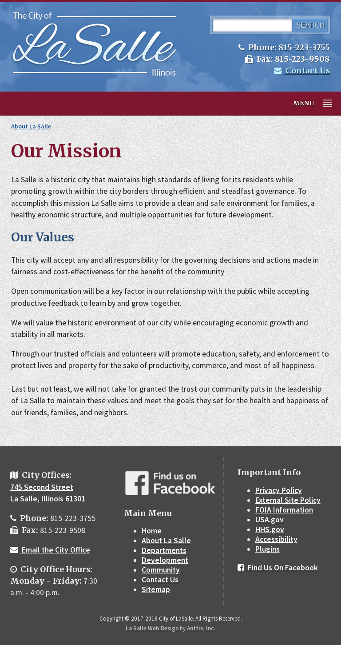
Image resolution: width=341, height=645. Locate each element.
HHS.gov (269, 529)
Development (165, 560)
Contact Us (302, 71)
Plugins (267, 549)
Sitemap (156, 589)
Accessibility (276, 539)
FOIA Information (284, 510)
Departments (164, 550)
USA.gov (269, 520)
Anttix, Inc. (201, 628)
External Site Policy (288, 500)
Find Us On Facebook (278, 568)
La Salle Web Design (152, 628)
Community (161, 570)
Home (152, 531)
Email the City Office (50, 550)
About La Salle (31, 126)
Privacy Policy (278, 490)
